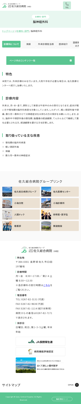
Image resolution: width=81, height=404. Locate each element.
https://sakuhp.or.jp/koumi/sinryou (60, 203)
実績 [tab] (28, 44)
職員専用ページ (62, 399)
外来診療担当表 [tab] (46, 44)
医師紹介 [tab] (63, 44)
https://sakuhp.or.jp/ (21, 191)
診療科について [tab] (11, 44)
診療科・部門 (22, 30)
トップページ (8, 30)
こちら (46, 285)
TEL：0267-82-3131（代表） (30, 299)
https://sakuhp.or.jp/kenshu (60, 214)
